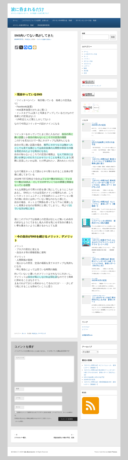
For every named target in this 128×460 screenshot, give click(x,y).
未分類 (86, 71)
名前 (17, 388)
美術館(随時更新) (43, 25)
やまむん (27, 39)
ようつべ (85, 329)
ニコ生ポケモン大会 (90, 54)
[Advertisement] (44, 70)
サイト (18, 407)
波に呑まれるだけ (27, 9)
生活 (85, 73)
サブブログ (85, 327)
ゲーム (86, 51)
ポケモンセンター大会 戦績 (86, 20)
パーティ (87, 59)
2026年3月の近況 (89, 379)
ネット (24, 333)
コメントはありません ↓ (44, 39)
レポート (87, 66)
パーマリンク (42, 333)
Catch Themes (112, 452)
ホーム (15, 20)
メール (18, 398)
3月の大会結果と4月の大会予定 (94, 377)
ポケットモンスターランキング (91, 85)
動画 (85, 68)
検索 (83, 33)
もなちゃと (87, 63)
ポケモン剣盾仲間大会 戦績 (23, 25)
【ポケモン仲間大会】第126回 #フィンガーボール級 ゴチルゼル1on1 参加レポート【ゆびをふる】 (99, 372)
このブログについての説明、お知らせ (35, 20)
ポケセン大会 (88, 61)
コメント (20, 358)
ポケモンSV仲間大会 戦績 (62, 20)
